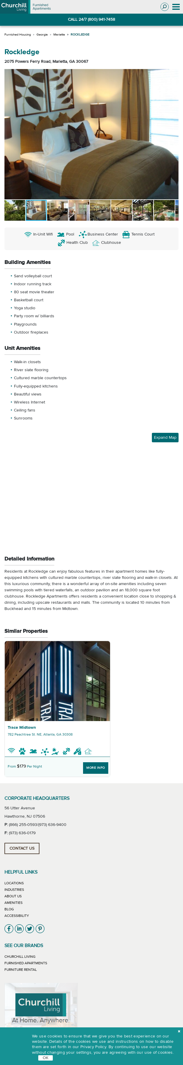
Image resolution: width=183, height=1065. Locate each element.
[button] (10, 134)
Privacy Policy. (93, 1047)
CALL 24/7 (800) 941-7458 (91, 19)
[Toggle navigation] (176, 7)
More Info (95, 767)
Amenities (13, 902)
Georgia (42, 34)
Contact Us (21, 848)
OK (45, 1058)
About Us (13, 896)
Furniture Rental (20, 969)
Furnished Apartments (25, 963)
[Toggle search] (164, 7)
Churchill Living (20, 956)
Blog (9, 909)
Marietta (59, 34)
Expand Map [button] (165, 437)
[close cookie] (179, 1031)
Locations (14, 883)
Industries (14, 889)
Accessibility (16, 915)
